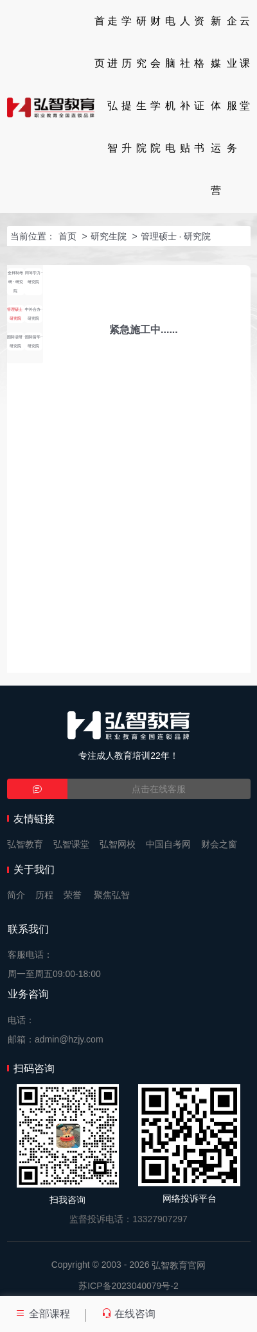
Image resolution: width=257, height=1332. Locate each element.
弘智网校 (118, 844)
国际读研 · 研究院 (16, 341)
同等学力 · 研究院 (34, 277)
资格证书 (199, 84)
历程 (44, 895)
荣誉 (73, 895)
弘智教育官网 (179, 1265)
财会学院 (155, 84)
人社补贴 (185, 84)
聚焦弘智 (112, 895)
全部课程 (42, 1313)
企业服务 (232, 84)
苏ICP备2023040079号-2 (128, 1286)
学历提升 (126, 84)
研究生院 (141, 84)
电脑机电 (170, 84)
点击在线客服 (159, 789)
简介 (16, 895)
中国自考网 (168, 844)
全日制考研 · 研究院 (15, 281)
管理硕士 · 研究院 (176, 236)
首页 (99, 42)
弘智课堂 (71, 844)
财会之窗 (219, 844)
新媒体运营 (216, 105)
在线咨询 (128, 1313)
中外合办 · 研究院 (34, 313)
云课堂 (245, 63)
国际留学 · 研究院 (34, 341)
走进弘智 (112, 84)
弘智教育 (25, 844)
